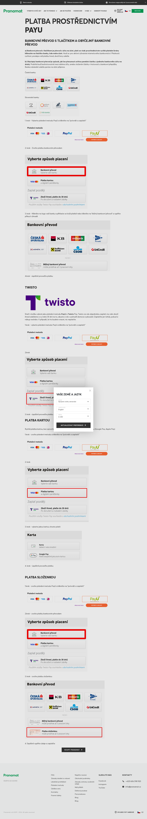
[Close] (90, 390)
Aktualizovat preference (72, 425)
